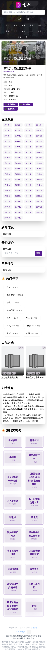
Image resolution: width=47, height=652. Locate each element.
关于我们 (9, 636)
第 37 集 (7, 174)
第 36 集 (39, 169)
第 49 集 (7, 190)
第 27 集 (28, 158)
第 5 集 (7, 130)
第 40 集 (39, 174)
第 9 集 (7, 136)
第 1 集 (7, 125)
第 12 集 (39, 136)
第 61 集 (7, 207)
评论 (38, 253)
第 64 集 (39, 207)
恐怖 (15, 31)
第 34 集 (18, 169)
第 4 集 (38, 125)
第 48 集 (39, 185)
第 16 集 (39, 141)
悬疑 (7, 31)
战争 (23, 31)
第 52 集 (39, 190)
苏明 (10, 99)
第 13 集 (7, 141)
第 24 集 (39, 152)
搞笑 (15, 25)
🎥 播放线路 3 (10, 109)
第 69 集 (7, 218)
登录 (19, 19)
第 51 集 (28, 190)
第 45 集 (7, 185)
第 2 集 (17, 125)
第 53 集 (7, 196)
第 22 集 (18, 152)
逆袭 (19, 37)
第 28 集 (39, 158)
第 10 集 (18, 136)
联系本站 (16, 636)
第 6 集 (17, 130)
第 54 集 (18, 196)
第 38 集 (18, 174)
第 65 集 (7, 212)
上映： (6, 82)
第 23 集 (28, 152)
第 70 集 (18, 218)
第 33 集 (7, 169)
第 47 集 (28, 185)
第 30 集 (18, 163)
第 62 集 (18, 207)
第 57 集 (7, 201)
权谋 (39, 31)
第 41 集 (7, 179)
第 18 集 (18, 147)
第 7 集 (28, 130)
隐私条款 (23, 636)
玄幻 (27, 37)
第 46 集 (18, 185)
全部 (7, 25)
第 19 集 (28, 147)
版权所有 (30, 636)
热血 (39, 25)
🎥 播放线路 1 (10, 104)
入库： (6, 96)
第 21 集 (7, 152)
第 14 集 (18, 141)
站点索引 (34, 627)
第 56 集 (39, 196)
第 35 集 (28, 169)
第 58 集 (18, 201)
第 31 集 (28, 163)
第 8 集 (38, 130)
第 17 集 (7, 147)
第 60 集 (39, 201)
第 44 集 (39, 179)
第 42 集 (18, 179)
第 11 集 (28, 136)
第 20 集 (39, 147)
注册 (28, 19)
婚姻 (31, 31)
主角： (6, 99)
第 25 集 (7, 158)
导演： (6, 85)
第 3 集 (28, 125)
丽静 (14, 99)
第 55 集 (28, 196)
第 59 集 (28, 201)
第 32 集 (39, 163)
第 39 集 (28, 174)
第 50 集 (18, 190)
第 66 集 (18, 212)
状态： (6, 92)
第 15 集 (28, 141)
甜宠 (31, 25)
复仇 (23, 25)
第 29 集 (7, 163)
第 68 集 (39, 212)
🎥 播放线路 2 (25, 104)
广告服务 (37, 636)
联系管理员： (23, 632)
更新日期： (8, 89)
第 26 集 (18, 158)
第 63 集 (28, 207)
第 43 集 (28, 179)
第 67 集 (28, 212)
